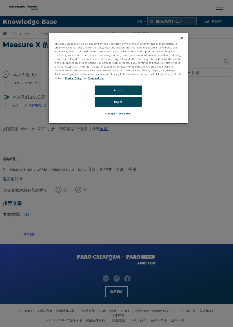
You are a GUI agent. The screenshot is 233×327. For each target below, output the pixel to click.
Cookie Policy (73, 78)
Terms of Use (96, 78)
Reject (118, 101)
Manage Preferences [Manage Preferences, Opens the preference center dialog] (118, 113)
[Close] (182, 38)
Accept (118, 90)
